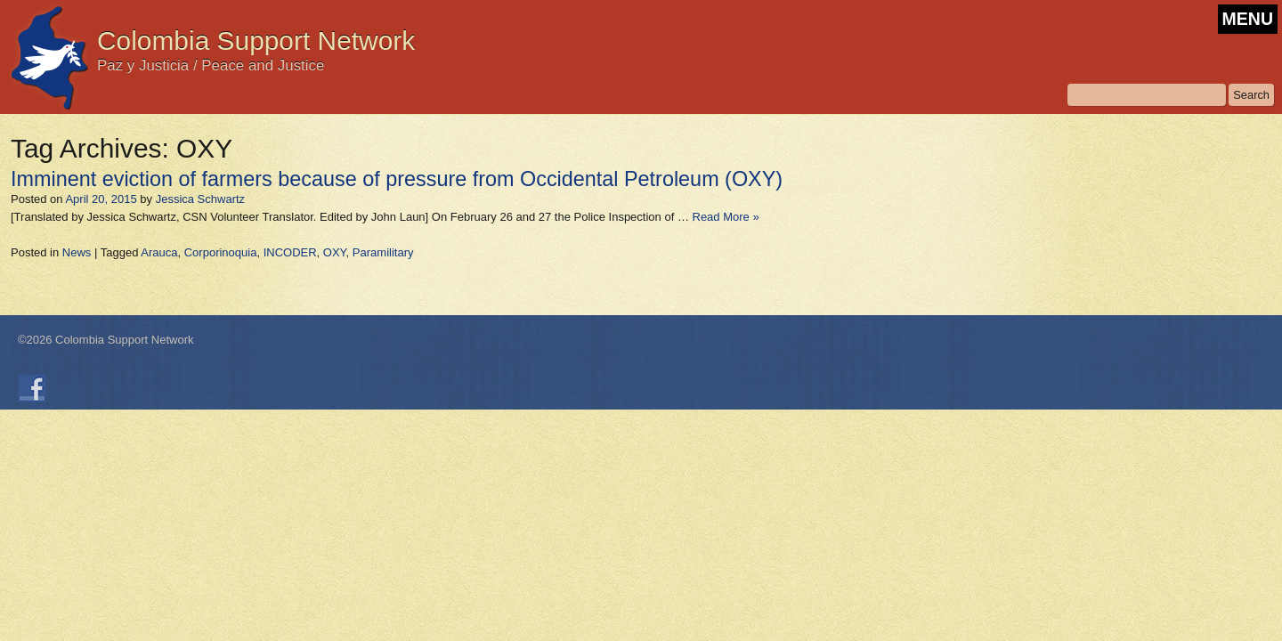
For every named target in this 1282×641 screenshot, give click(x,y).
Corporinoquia (220, 252)
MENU (1247, 18)
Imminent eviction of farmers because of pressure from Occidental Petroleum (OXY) (397, 179)
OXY (334, 252)
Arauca (159, 252)
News (77, 252)
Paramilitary (383, 252)
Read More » (726, 216)
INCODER (290, 252)
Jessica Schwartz (200, 199)
